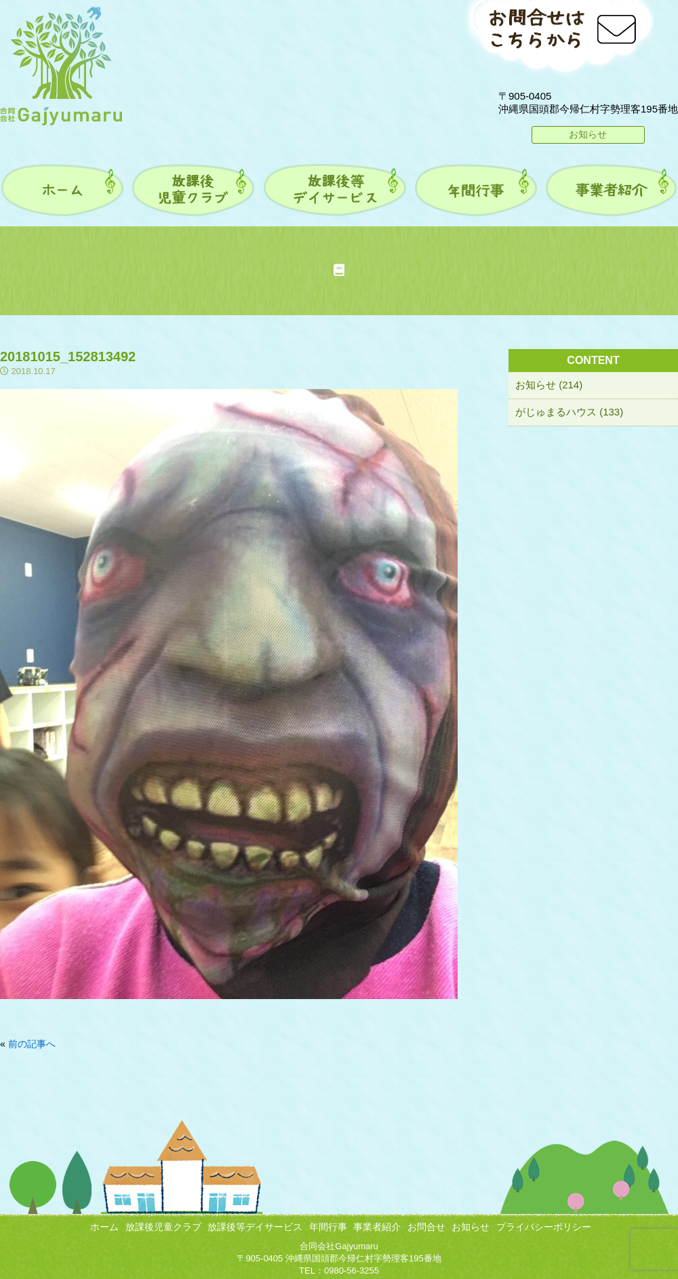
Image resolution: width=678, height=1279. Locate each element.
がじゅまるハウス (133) (569, 412)
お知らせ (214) (548, 384)
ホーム (104, 1226)
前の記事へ (32, 1043)
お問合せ (426, 1226)
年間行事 (328, 1226)
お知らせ (588, 134)
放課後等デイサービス (254, 1226)
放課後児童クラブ (163, 1226)
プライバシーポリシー (543, 1226)
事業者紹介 (377, 1226)
